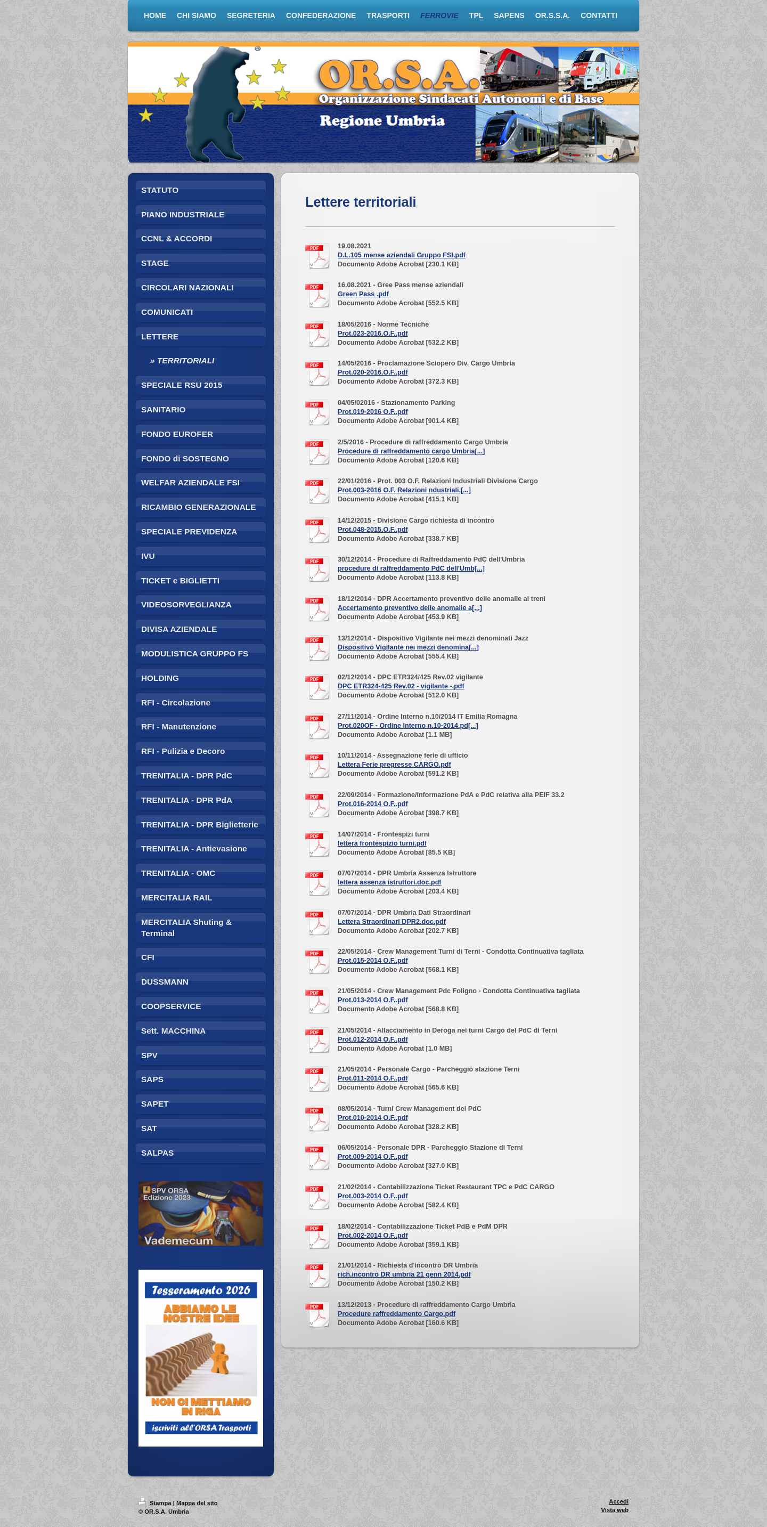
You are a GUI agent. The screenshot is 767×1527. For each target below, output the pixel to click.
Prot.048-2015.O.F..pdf (373, 529)
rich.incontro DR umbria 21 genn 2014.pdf (404, 1274)
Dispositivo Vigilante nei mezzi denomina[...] (408, 647)
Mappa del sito (197, 1503)
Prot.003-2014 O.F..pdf (373, 1196)
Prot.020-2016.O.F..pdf (373, 372)
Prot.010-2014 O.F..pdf (373, 1118)
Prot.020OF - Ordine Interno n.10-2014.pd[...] (408, 725)
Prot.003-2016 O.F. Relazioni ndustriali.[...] (404, 490)
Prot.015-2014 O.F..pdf (373, 960)
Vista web (615, 1510)
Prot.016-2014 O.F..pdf (373, 804)
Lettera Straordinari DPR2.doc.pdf (392, 921)
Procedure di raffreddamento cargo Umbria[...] (411, 451)
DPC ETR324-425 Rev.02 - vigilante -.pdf (401, 686)
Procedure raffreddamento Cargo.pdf (396, 1314)
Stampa (155, 1503)
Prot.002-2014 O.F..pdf (373, 1235)
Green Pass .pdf (363, 294)
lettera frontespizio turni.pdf (382, 843)
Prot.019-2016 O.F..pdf (373, 412)
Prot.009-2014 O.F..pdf (373, 1156)
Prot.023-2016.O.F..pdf (373, 333)
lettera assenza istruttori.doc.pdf (390, 882)
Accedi (619, 1501)
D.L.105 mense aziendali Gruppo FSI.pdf (402, 255)
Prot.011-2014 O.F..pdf (373, 1078)
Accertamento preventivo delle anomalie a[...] (410, 608)
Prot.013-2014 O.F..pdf (373, 1000)
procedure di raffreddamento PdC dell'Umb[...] (411, 568)
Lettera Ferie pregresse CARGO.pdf (394, 764)
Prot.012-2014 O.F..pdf (373, 1039)
